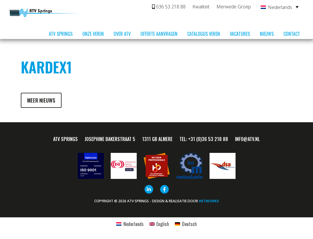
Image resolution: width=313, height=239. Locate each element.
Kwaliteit (201, 6)
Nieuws (267, 33)
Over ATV (122, 33)
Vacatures (240, 33)
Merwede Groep (233, 6)
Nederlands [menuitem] (280, 7)
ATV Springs (61, 33)
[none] (279, 7)
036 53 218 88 (169, 6)
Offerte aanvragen (158, 33)
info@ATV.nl (247, 139)
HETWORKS (209, 201)
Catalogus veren (203, 33)
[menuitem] (279, 7)
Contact (292, 33)
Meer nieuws (41, 100)
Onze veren (93, 33)
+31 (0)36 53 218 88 (208, 139)
